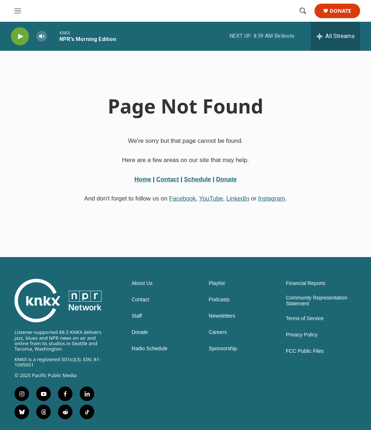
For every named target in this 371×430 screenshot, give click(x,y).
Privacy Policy (301, 335)
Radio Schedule (149, 348)
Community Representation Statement (316, 300)
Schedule (197, 179)
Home (142, 179)
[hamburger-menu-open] (18, 11)
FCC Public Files (305, 351)
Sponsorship (223, 348)
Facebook (182, 198)
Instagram (271, 198)
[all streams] (335, 36)
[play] (20, 36)
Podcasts (219, 299)
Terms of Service (305, 318)
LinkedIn (237, 198)
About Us (142, 283)
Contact (167, 179)
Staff (137, 316)
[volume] (42, 36)
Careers (218, 332)
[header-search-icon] (303, 11)
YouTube (211, 198)
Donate (340, 11)
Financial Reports (305, 283)
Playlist (217, 283)
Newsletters (222, 316)
